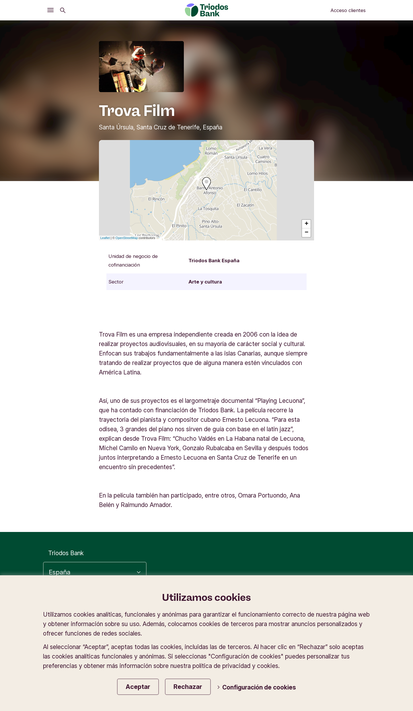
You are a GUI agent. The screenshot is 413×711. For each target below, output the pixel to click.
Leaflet (105, 238)
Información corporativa (240, 612)
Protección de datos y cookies (325, 612)
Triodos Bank (66, 553)
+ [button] (306, 224)
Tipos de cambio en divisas (291, 621)
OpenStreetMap (127, 238)
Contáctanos (350, 631)
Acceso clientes (348, 10)
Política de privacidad (338, 603)
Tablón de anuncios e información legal (268, 631)
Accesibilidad (279, 603)
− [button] (306, 232)
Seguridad (353, 621)
